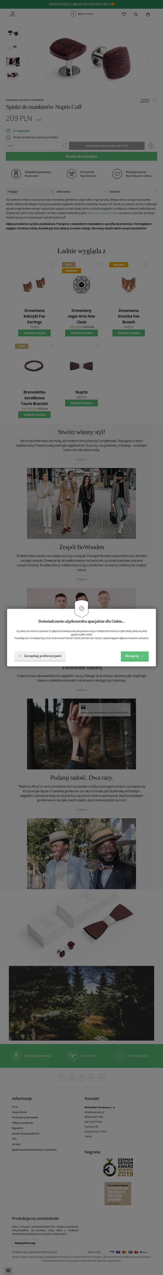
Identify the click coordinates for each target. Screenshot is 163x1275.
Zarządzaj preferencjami (40, 656)
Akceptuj (134, 656)
